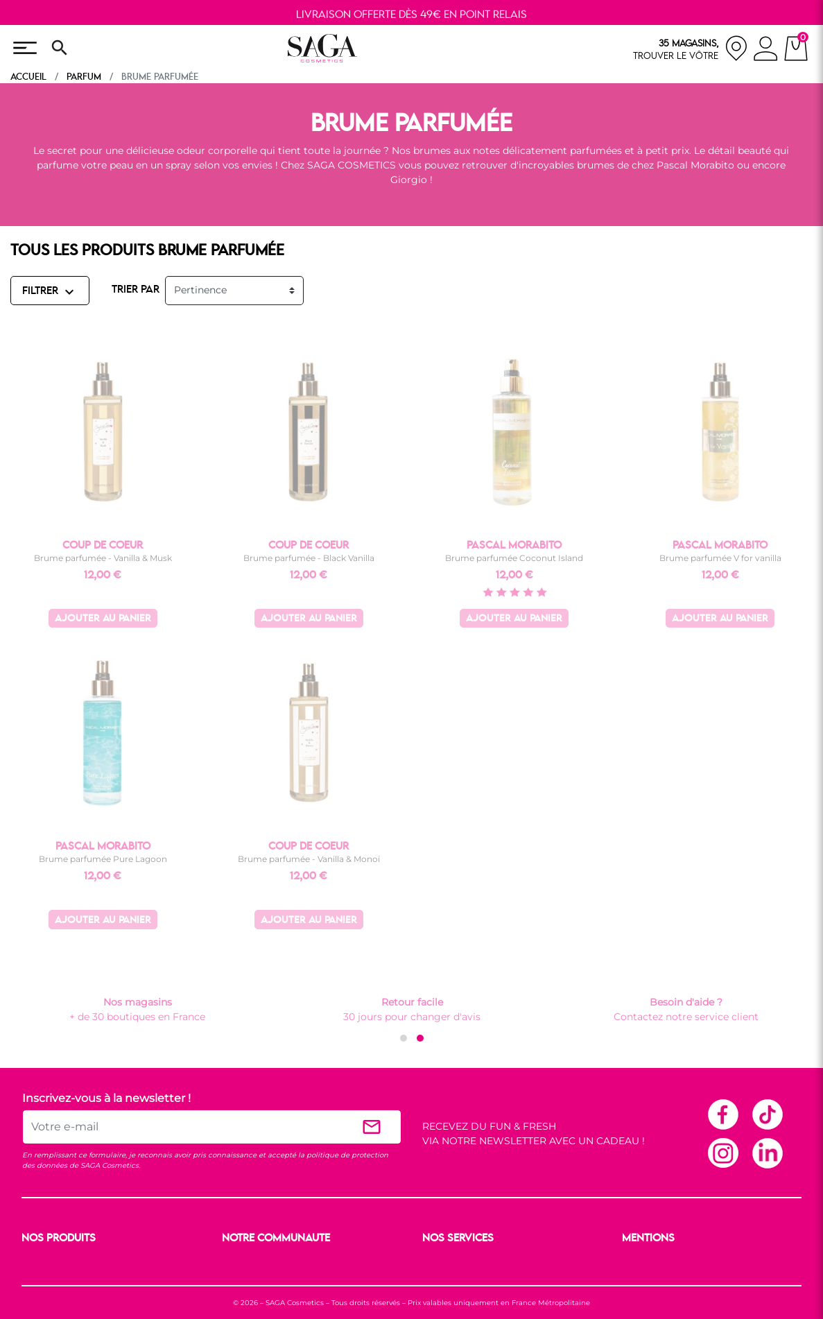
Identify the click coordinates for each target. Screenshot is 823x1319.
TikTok (766, 1113)
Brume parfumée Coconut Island (514, 558)
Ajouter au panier (103, 618)
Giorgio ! (411, 179)
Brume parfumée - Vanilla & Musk (103, 558)
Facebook (722, 1113)
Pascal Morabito (697, 165)
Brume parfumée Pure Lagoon (103, 859)
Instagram (722, 1152)
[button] (403, 1038)
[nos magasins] (690, 48)
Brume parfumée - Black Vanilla (308, 558)
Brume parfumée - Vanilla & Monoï (309, 859)
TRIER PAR (135, 290)
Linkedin (766, 1152)
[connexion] (766, 50)
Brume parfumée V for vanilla (720, 558)
